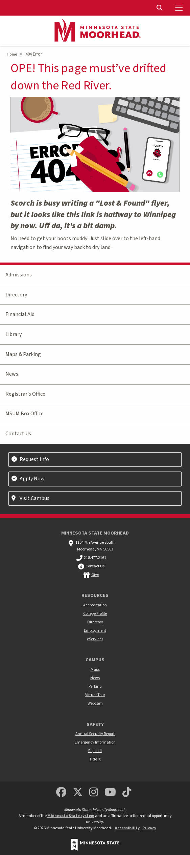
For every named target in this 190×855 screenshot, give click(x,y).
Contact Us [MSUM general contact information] (95, 566)
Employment (95, 630)
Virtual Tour (95, 695)
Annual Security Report (95, 734)
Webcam (95, 703)
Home (12, 54)
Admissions (18, 274)
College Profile (95, 614)
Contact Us (18, 433)
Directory (16, 294)
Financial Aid (19, 314)
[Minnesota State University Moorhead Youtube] (110, 792)
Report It (95, 751)
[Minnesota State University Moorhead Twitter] (78, 792)
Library (13, 334)
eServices (95, 639)
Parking (95, 686)
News (11, 374)
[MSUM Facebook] (61, 792)
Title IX (95, 759)
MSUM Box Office (24, 413)
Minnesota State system (70, 816)
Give (95, 575)
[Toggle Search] (160, 8)
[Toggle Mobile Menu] (180, 8)
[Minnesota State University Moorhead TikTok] (127, 792)
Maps (95, 669)
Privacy (149, 828)
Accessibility (127, 828)
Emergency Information (95, 742)
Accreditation (95, 605)
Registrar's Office (25, 394)
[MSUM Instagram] (94, 792)
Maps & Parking (23, 354)
